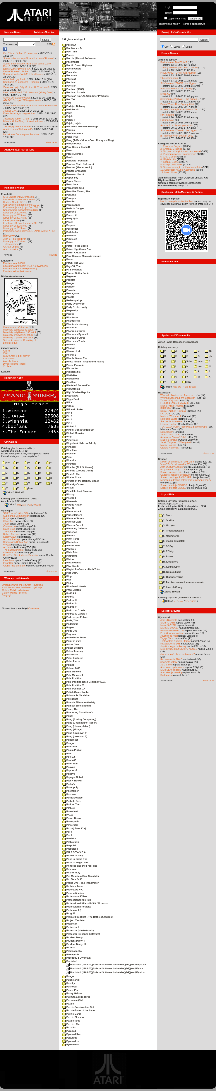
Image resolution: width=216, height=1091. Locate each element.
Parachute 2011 (73, 188)
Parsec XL (70, 215)
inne (28, 488)
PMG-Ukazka (71, 590)
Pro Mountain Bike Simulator (80, 876)
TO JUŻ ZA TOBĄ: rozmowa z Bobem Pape (183, 426)
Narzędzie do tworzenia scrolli (19, 199)
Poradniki (6, 194)
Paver (67, 259)
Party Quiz (70, 218)
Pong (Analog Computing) (79, 719)
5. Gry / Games (168, 156)
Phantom (69, 327)
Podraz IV (69, 603)
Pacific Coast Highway (77, 65)
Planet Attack (71, 511)
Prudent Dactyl (72, 937)
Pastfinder (70, 228)
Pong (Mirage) (72, 729)
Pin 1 (67, 412)
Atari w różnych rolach (172, 667)
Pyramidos (70, 1041)
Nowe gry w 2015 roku (15, 228)
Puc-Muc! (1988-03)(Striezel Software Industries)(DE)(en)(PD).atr (104, 968)
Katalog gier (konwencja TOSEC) (19, 498)
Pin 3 (67, 416)
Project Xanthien (73, 920)
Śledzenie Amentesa (171, 421)
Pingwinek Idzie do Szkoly (79, 443)
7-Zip (29, 505)
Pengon (68, 286)
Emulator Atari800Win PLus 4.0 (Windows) (25, 266)
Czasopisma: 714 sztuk (15, 327)
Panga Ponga (72, 143)
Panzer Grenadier (74, 171)
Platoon (68, 559)
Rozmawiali (164, 392)
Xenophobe (9, 531)
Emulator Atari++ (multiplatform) (20, 268)
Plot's (67, 583)
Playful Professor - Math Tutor (81, 569)
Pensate (68, 290)
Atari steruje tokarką (171, 672)
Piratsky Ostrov (73, 484)
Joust (6, 523)
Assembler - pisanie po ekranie (176, 125)
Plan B (68, 508)
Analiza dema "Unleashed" (17, 129)
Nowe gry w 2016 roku (15, 225)
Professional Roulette (76, 906)
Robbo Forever (11, 534)
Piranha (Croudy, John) (77, 470)
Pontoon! (69, 746)
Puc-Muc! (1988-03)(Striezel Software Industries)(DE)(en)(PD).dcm (105, 972)
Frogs (6, 518)
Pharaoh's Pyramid (75, 334)
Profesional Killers (74, 896)
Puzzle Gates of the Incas (78, 1010)
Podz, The (70, 620)
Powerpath (70, 821)
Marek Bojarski (168, 445)
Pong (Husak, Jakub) (76, 726)
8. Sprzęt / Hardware (171, 164)
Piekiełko (69, 375)
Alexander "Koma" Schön (173, 437)
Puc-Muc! (69, 961)
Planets (68, 535)
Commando (9, 526)
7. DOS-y (166, 546)
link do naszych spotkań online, (177, 201)
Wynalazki (164, 617)
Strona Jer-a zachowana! (16, 97)
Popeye (68, 773)
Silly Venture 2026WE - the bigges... (179, 130)
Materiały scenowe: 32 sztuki (18, 329)
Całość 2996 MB (13, 492)
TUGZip (36, 505)
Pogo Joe (69, 630)
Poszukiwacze (72, 797)
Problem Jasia (72, 886)
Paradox (69, 194)
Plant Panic (70, 538)
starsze (53, 254)
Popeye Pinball (72, 777)
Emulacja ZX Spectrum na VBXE (20, 223)
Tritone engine (11, 244)
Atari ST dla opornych (14, 238)
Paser (67, 222)
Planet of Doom (73, 518)
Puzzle (68, 1003)
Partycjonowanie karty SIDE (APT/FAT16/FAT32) (29, 231)
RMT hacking (167, 114)
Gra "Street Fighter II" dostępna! (20, 53)
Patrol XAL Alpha (74, 252)
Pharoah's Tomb (73, 341)
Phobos (68, 348)
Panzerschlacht (73, 174)
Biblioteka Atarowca (12, 276)
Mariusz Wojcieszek (171, 416)
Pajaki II (68, 119)
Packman (69, 75)
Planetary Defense (74, 528)
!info (187, 361)
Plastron (69, 549)
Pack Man (69, 72)
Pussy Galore (72, 993)
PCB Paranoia (72, 269)
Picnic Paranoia (73, 365)
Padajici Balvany (73, 106)
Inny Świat (8, 560)
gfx (209, 356)
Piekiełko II (70, 378)
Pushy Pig (70, 990)
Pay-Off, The (71, 266)
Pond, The (70, 709)
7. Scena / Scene (169, 162)
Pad (66, 102)
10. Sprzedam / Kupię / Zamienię (177, 169)
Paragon (69, 198)
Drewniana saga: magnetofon (19, 113)
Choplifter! (8, 521)
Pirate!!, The (71, 474)
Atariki (6, 350)
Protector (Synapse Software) (81, 934)
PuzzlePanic (71, 1020)
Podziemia (70, 624)
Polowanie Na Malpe (75, 695)
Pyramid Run (71, 1034)
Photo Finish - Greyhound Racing (83, 361)
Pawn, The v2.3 (73, 262)
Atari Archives (10, 361)
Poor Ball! (70, 763)
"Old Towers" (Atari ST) (15, 513)
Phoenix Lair (71, 351)
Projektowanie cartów (171, 633)
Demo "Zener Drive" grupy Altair (177, 104)
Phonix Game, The (74, 358)
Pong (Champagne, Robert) (79, 722)
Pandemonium (72, 133)
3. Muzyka (167, 525)
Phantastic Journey (75, 324)
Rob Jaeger (166, 432)
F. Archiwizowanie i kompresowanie (181, 582)
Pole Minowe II (72, 675)
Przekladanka (72, 951)
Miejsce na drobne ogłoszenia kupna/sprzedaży (185, 480)
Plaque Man (71, 545)
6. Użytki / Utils (168, 159)
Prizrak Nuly (71, 872)
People (68, 297)
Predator (69, 838)
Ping (67, 436)
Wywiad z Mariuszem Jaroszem (177, 395)
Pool (67, 753)
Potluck (68, 808)
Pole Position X (73, 685)
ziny (186, 382)
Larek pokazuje (11, 220)
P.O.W (67, 814)
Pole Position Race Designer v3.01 (84, 682)
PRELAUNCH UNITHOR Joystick (178, 72)
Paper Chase (71, 181)
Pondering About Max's (77, 712)
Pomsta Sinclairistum (76, 705)
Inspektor (8, 563)
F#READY (165, 408)
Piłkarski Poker (73, 409)
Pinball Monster (73, 433)
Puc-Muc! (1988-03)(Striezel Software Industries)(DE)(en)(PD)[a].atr (106, 964)
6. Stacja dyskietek (172, 541)
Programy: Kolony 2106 (172, 469)
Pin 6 (67, 419)
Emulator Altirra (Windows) (17, 271)
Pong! (67, 716)
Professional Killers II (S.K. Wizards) (85, 903)
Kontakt (5, 371)
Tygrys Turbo (167, 638)
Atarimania (9, 358)
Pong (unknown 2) (74, 736)
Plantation (70, 542)
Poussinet (70, 811)
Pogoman (69, 634)
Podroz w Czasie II (74, 613)
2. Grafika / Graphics (171, 148)
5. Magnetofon (169, 536)
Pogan (68, 627)
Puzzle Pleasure (73, 1017)
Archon (7, 547)
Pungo (68, 976)
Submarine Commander (16, 515)
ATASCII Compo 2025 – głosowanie (22, 100)
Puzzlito (68, 1027)
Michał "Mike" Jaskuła (171, 405)
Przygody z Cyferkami (76, 957)
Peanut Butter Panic (75, 273)
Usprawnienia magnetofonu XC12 (21, 204)
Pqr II (67, 835)
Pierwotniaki (71, 389)
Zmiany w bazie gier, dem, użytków (179, 67)
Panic (67, 150)
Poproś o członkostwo (193, 24)
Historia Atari (167, 120)
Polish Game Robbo (75, 692)
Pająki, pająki (71, 123)
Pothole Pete (71, 801)
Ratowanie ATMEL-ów (172, 630)
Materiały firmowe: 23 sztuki (18, 335)
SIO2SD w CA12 (169, 628)
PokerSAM (70, 654)
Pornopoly (70, 787)
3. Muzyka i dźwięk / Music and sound (180, 151)
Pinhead (69, 446)
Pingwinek (70, 440)
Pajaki (67, 116)
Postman (69, 794)
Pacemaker (70, 62)
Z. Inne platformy (171, 587)
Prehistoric (70, 842)
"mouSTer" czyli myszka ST (175, 464)
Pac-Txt (68, 99)
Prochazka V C (72, 889)
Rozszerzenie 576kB (171, 659)
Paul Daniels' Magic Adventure (81, 256)
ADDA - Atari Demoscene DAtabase (178, 342)
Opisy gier (7, 510)
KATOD (164, 413)
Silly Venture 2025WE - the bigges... (179, 99)
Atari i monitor (10, 249)
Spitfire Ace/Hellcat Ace (15, 542)
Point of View (71, 641)
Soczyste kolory (168, 662)
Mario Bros (9, 529)
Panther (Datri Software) (78, 164)
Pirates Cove (71, 477)
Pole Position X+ (73, 688)
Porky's (68, 784)
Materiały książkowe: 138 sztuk (19, 332)
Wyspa (7, 544)
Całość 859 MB (170, 591)
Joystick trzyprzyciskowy (173, 646)
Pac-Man (69, 85)
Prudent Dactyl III (74, 944)
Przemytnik (70, 954)
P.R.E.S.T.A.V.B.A (74, 852)
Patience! (69, 239)
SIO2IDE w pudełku (170, 669)
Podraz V (69, 607)
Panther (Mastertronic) (77, 167)
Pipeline (68, 453)
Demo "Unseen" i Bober (16, 71)
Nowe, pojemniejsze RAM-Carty (177, 461)
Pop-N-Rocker (72, 780)
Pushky (68, 983)
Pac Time (69, 51)
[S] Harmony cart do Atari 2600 (176, 135)
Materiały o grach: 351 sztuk (18, 337)
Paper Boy (70, 177)
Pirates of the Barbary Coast (80, 481)
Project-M (69, 923)
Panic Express (72, 153)
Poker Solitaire (72, 647)
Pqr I (67, 831)
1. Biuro (165, 515)
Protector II (70, 927)
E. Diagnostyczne (171, 577)
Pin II (67, 423)
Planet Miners (72, 515)
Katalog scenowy (168, 347)
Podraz (68, 596)
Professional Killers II (76, 900)
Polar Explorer (72, 658)
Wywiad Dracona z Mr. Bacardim (177, 398)
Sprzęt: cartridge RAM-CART (175, 477)
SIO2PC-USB (167, 622)
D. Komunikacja (170, 572)
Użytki (177, 46)
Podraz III (69, 600)
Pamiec (68, 130)
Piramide (69, 463)
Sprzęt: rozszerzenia (171, 472)
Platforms (69, 555)
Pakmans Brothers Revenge (80, 126)
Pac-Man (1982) (73, 89)
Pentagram (70, 293)
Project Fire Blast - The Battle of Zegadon (87, 917)
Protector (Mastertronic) (78, 930)
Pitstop (68, 494)
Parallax (68, 201)
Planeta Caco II (72, 525)
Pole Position (72, 678)
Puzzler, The (71, 1024)
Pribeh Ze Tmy (72, 855)
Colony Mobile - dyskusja (15, 590)
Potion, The (70, 804)
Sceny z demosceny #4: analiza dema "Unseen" (28, 58)
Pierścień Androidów (76, 385)
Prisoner (69, 869)
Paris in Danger (73, 208)
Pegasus (69, 276)
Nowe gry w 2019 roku (15, 215)
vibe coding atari (169, 78)
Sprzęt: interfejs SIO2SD (173, 488)
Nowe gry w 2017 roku (15, 217)
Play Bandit (70, 566)
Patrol (67, 242)
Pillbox (68, 406)
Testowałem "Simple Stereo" (175, 641)
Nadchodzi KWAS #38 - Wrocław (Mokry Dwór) (28, 92)
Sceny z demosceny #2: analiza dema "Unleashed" (30, 105)
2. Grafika (166, 520)
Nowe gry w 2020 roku (15, 212)
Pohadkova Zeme (74, 637)
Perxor (68, 314)
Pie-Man (68, 382)
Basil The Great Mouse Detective (20, 555)
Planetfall (69, 532)
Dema (188, 46)
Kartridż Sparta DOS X (15, 202)
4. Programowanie (171, 530)
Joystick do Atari (169, 635)
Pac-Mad (69, 82)
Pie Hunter (70, 368)
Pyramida (69, 1037)
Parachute (70, 184)
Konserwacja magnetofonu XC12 (20, 210)
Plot (66, 579)
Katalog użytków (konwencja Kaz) (177, 501)
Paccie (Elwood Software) (79, 58)
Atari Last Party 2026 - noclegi (176, 88)
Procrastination (73, 893)
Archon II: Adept (12, 539)
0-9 (6, 462)
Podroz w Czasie (73, 610)
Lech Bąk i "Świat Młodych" (174, 403)
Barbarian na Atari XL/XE (173, 62)
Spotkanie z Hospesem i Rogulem (21, 82)
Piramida (69, 460)
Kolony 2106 (10, 536)
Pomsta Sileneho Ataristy (78, 702)
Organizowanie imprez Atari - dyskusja (22, 585)
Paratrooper (71, 205)
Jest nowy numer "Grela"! (16, 118)
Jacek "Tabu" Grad (170, 434)
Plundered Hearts (74, 586)
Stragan (162, 459)
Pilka (67, 402)
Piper (67, 457)
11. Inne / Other (168, 172)
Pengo (68, 283)
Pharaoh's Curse (73, 331)
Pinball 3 (69, 426)
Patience (69, 235)
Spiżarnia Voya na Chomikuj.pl (19, 340)
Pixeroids (69, 501)
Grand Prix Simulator (14, 565)
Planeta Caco (71, 521)
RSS (51, 44)
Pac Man (69, 44)
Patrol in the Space (75, 245)
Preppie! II (70, 848)
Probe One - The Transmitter (80, 882)
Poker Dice (70, 644)
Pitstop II (69, 498)
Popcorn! (69, 770)
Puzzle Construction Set (78, 1007)
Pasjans (68, 225)
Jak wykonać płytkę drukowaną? (177, 654)
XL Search (8, 366)
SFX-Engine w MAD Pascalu (18, 197)
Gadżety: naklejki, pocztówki (175, 474)
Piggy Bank (70, 399)
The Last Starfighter (13, 550)
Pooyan (68, 767)
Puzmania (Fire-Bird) (76, 997)
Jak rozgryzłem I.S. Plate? (17, 126)
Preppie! (69, 845)
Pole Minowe (71, 671)
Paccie (68, 55)
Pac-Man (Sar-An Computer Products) (85, 96)
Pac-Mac (69, 79)
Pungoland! (71, 979)
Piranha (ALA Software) (77, 467)
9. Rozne (166, 556)
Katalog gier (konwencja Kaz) (17, 448)
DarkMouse (166, 675)
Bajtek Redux (10, 342)
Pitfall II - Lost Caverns (77, 491)
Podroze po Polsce (75, 617)
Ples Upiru (70, 572)
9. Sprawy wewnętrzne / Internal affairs (181, 167)
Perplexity (70, 310)
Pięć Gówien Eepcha (76, 392)
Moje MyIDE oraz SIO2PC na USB (178, 649)
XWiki (6, 353)
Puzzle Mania (71, 1014)
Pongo (68, 743)
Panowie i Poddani (74, 160)
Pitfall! (68, 487)
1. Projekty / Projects (171, 146)
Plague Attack (72, 504)
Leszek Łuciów (168, 424)
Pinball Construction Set (78, 429)
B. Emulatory (168, 561)
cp (208, 351)
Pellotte (68, 280)
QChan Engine (11, 246)
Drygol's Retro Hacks (14, 363)
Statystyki (7, 595)
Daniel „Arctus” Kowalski (173, 411)
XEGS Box (166, 664)
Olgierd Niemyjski (169, 447)
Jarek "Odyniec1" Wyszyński (175, 442)
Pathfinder (70, 232)
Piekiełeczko (71, 372)
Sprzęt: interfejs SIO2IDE (173, 485)
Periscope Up (72, 300)
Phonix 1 (69, 354)
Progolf (68, 913)
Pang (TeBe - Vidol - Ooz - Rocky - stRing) (88, 140)
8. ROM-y (166, 551)
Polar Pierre (71, 661)
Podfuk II (69, 593)
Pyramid (69, 1031)
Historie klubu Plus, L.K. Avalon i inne (23, 121)
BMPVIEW (9, 236)
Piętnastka (70, 395)
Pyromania (70, 1044)
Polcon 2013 (71, 668)
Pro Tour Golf (72, 879)
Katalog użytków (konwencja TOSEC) (179, 597)
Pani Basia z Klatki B (76, 147)
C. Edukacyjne (169, 566)
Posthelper (70, 791)
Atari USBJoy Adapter (171, 467)
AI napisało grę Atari (14, 79)
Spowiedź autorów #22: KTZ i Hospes (23, 74)
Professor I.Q (71, 910)
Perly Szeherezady (74, 307)
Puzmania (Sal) (72, 1000)
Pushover (69, 986)
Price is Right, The (74, 859)
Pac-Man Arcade (73, 92)
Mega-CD (165, 93)
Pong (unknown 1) (74, 733)
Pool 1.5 (68, 756)
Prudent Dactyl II (73, 940)
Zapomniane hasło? (169, 24)
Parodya (69, 211)
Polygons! (70, 699)
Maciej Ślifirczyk (168, 439)
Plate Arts (69, 552)
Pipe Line (69, 450)
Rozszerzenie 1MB (170, 643)
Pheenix (68, 344)
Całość (10, 504)
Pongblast (70, 739)
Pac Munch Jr (72, 48)
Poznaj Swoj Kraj (74, 828)
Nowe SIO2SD (168, 625)
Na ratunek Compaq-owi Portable (21, 134)
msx (198, 366)
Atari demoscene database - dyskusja (22, 587)
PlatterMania (71, 562)
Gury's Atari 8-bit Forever (16, 356)
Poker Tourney (72, 651)
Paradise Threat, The (76, 191)
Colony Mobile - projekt (14, 592)
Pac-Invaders (71, 68)
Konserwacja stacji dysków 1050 (20, 207)
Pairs (67, 113)
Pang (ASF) (70, 136)
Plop (67, 576)
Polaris (68, 664)
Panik (67, 157)
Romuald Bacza (168, 418)
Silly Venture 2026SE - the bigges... (179, 83)
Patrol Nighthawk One (76, 249)
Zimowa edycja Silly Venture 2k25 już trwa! (26, 87)
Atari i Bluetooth (168, 620)
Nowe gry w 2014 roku (15, 241)
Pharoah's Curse (73, 337)
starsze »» (51, 142)
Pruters (68, 947)
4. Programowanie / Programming (178, 154)
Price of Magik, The (75, 862)
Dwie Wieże (9, 552)
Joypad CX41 (10, 110)
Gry (166, 46)
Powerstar (70, 825)
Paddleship (70, 109)
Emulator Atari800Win (14, 263)
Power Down (71, 818)
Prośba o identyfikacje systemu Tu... (179, 109)
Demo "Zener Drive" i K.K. (17, 69)
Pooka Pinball (72, 750)
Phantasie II (71, 320)
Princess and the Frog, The (79, 865)
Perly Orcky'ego (73, 303)
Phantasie (70, 317)
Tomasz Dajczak (169, 400)
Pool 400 (69, 760)
